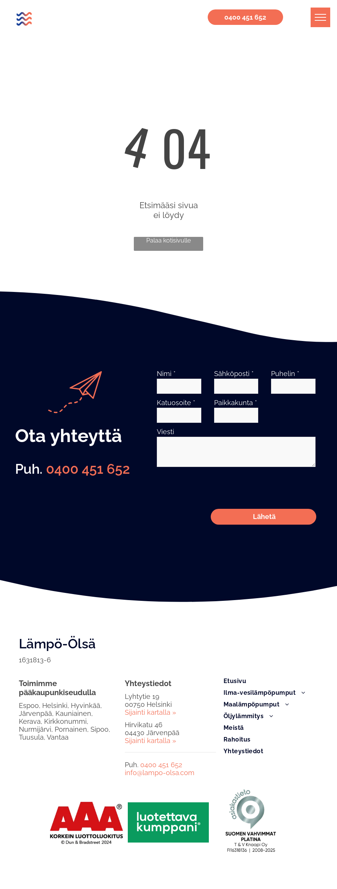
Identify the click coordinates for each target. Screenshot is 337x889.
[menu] (320, 17)
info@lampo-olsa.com (160, 739)
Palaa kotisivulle (168, 240)
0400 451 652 (88, 469)
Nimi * (166, 374)
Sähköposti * (234, 374)
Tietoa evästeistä (77, 867)
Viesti (165, 432)
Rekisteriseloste (32, 867)
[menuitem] (271, 648)
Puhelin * (285, 374)
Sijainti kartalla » (150, 679)
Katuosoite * (176, 403)
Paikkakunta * (235, 403)
